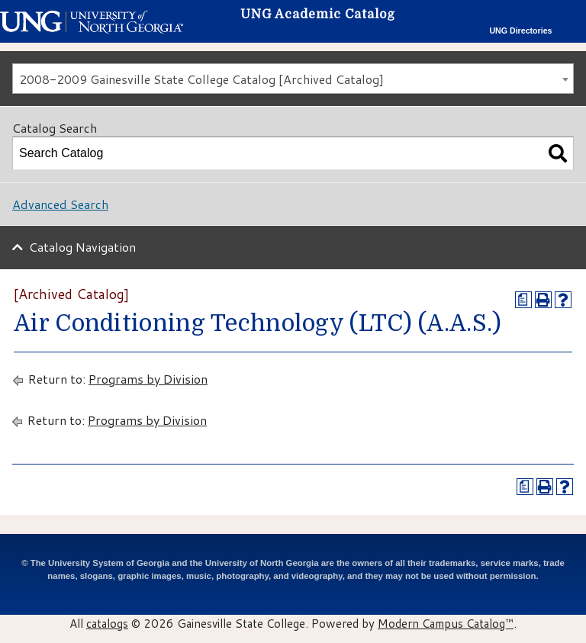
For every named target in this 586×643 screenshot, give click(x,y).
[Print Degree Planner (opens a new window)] (523, 299)
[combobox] (293, 78)
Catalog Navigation (82, 247)
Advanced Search (60, 204)
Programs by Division (148, 378)
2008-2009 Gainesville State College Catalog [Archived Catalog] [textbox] (201, 79)
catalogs (107, 623)
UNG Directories (520, 30)
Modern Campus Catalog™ (446, 623)
